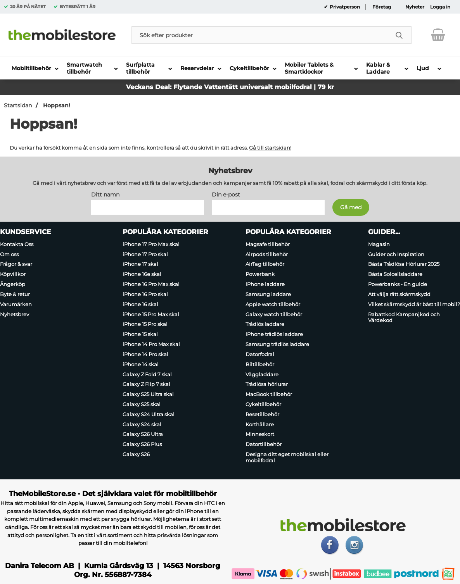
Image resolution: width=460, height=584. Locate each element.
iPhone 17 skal (140, 264)
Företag (381, 7)
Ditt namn (105, 194)
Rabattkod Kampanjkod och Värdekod (404, 317)
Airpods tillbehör (267, 254)
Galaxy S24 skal (142, 424)
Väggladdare (262, 374)
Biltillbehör (260, 364)
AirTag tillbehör (265, 264)
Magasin (379, 244)
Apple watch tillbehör (273, 304)
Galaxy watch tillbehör (274, 314)
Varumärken (16, 304)
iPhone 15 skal (140, 334)
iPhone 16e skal (142, 274)
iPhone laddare (265, 284)
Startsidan (18, 105)
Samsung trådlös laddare (277, 344)
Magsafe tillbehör (268, 244)
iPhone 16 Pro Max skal (151, 284)
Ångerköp (12, 284)
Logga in (440, 7)
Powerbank (260, 274)
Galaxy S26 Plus (142, 444)
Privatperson (344, 7)
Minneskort (260, 434)
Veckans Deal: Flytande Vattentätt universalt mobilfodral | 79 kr (230, 87)
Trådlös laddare (265, 324)
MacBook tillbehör (269, 394)
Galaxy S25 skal (142, 404)
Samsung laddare (268, 294)
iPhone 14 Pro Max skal (151, 344)
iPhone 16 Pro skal (145, 294)
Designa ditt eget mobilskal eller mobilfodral (287, 457)
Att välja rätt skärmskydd (399, 294)
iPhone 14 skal (141, 364)
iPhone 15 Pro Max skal (151, 314)
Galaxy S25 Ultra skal (148, 394)
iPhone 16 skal (140, 304)
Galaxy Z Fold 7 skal (147, 374)
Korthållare (260, 424)
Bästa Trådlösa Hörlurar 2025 (403, 264)
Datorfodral (260, 354)
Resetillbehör (262, 414)
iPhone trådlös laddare (274, 334)
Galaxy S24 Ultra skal (149, 414)
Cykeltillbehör (263, 404)
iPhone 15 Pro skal (145, 324)
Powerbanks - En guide (397, 284)
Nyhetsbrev (14, 314)
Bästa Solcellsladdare (395, 274)
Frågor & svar (16, 264)
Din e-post (226, 194)
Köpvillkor (13, 274)
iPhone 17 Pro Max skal (151, 244)
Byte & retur (15, 294)
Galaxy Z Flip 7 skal (146, 384)
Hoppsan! (56, 105)
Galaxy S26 (136, 454)
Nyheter (414, 7)
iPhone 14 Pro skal (145, 354)
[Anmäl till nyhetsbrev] (350, 207)
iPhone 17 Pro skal (145, 254)
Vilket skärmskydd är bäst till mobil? (414, 304)
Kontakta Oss (16, 244)
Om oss (9, 254)
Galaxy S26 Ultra (143, 434)
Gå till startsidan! (270, 148)
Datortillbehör (264, 444)
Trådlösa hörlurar (267, 384)
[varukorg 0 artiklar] (438, 34)
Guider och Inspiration (396, 254)
